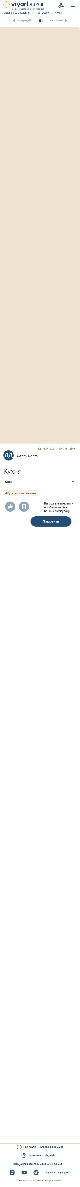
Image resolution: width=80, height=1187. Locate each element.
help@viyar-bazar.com (26, 1164)
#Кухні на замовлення (20, 493)
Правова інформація (51, 1147)
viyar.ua (50, 1172)
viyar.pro (63, 1172)
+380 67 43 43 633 (51, 1164)
